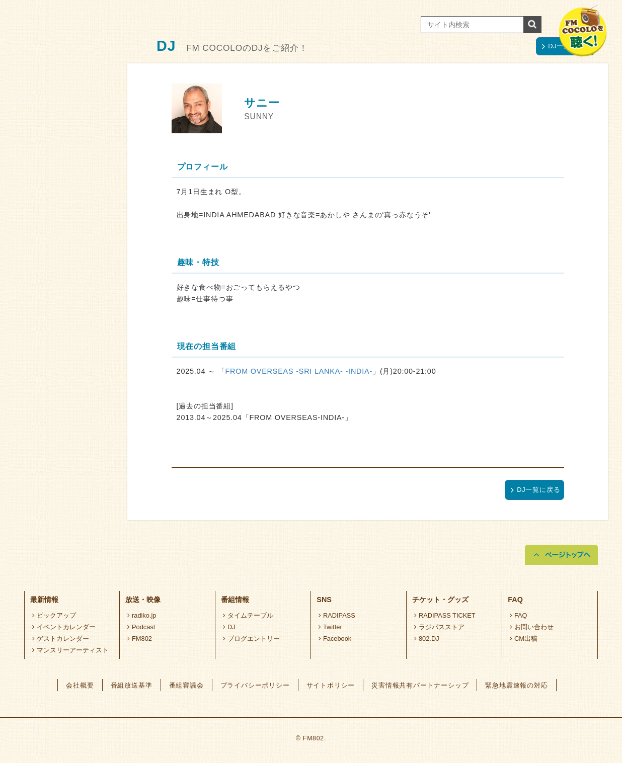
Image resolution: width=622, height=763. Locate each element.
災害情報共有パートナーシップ (420, 685)
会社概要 (80, 685)
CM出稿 (523, 638)
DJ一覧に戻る (535, 489)
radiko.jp (141, 615)
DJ (229, 627)
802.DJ (426, 638)
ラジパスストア (439, 627)
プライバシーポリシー (255, 685)
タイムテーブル (248, 615)
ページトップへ (561, 555)
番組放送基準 (131, 685)
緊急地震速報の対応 (516, 685)
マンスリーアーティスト (70, 650)
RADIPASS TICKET (444, 615)
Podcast (141, 627)
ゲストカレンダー (60, 638)
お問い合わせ (532, 627)
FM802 (139, 638)
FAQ (518, 615)
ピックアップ (54, 615)
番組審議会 (186, 685)
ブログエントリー (251, 638)
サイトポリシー (330, 685)
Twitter (330, 627)
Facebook (335, 638)
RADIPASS (337, 615)
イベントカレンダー (64, 627)
